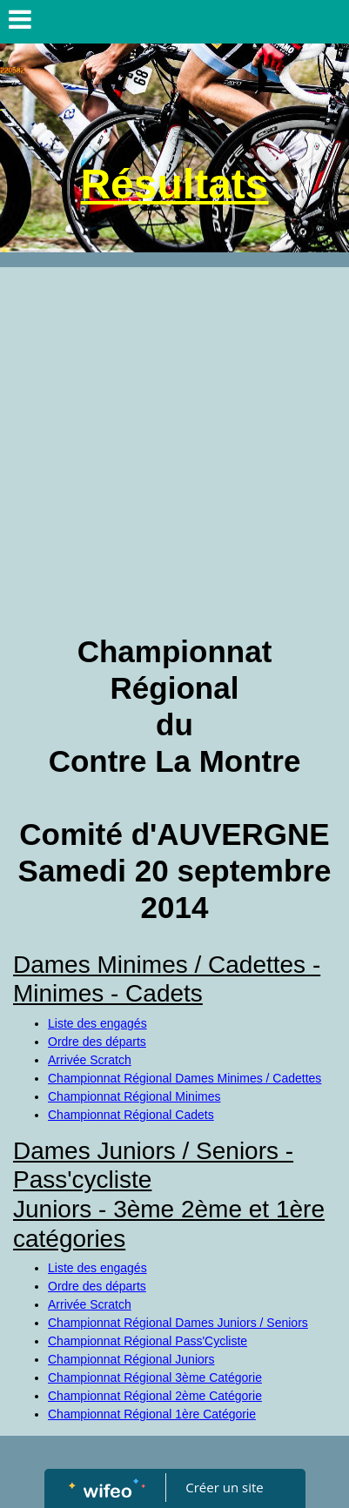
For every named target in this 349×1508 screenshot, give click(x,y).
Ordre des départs (97, 1042)
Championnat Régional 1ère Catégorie (152, 1414)
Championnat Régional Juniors (131, 1359)
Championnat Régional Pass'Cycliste (147, 1341)
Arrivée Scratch (89, 1060)
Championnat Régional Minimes (134, 1096)
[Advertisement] (174, 450)
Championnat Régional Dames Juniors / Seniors (178, 1323)
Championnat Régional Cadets (131, 1115)
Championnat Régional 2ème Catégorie (155, 1396)
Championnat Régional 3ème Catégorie (155, 1377)
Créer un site (224, 1487)
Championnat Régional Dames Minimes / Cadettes (184, 1078)
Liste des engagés (97, 1023)
